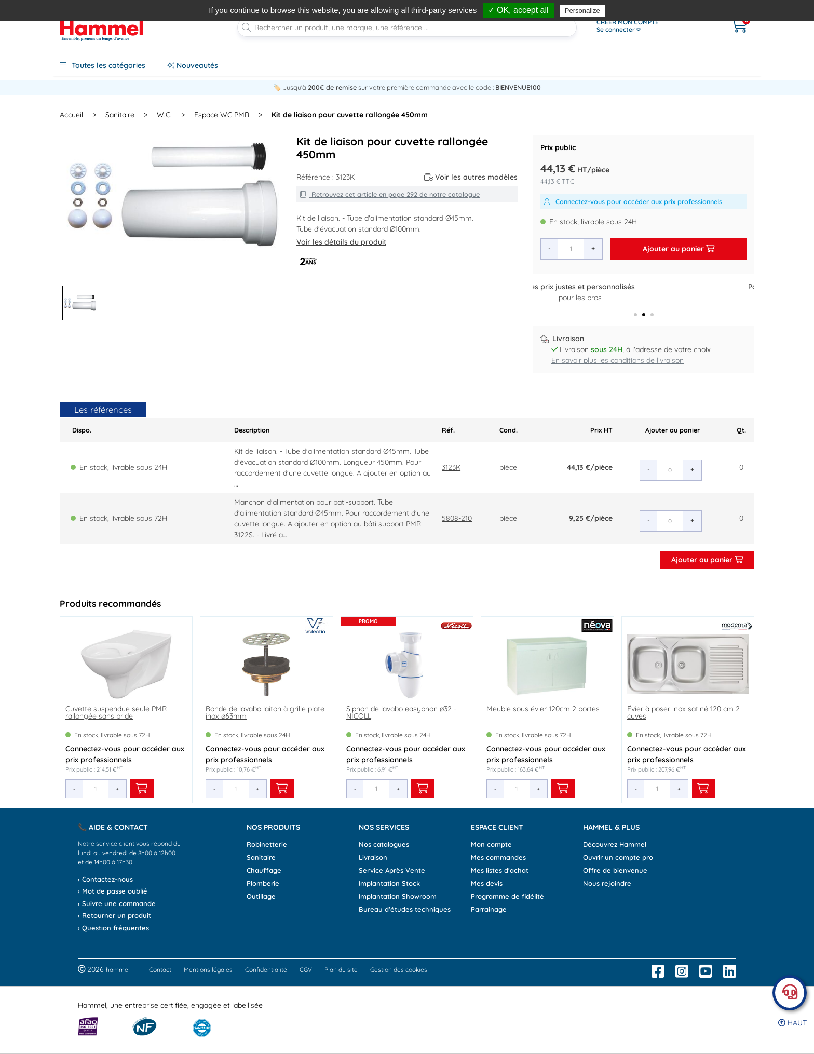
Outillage (261, 896)
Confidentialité (266, 970)
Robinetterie (267, 844)
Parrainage (489, 909)
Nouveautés (192, 65)
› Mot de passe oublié (112, 891)
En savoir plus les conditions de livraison (617, 360)
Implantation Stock (389, 883)
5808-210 (457, 518)
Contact (160, 970)
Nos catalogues (384, 844)
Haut (792, 1023)
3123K (451, 467)
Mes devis (487, 883)
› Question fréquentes (113, 928)
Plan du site (341, 970)
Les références (103, 409)
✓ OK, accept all (518, 10)
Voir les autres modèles (471, 177)
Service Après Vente (392, 870)
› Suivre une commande (117, 903)
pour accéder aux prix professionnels (633, 201)
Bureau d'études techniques (405, 909)
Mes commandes (498, 857)
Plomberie (263, 883)
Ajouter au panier (678, 248)
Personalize (582, 11)
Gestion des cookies (398, 970)
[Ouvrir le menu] (651, 26)
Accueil (71, 114)
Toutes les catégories (102, 65)
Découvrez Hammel (614, 844)
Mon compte (491, 844)
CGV (306, 970)
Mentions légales (208, 970)
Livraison (373, 857)
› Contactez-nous (105, 879)
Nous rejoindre (607, 883)
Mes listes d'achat (499, 870)
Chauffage (264, 870)
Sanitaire (261, 857)
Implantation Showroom (398, 896)
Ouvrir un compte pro (618, 857)
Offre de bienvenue (615, 870)
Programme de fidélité (507, 896)
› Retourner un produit (114, 915)
